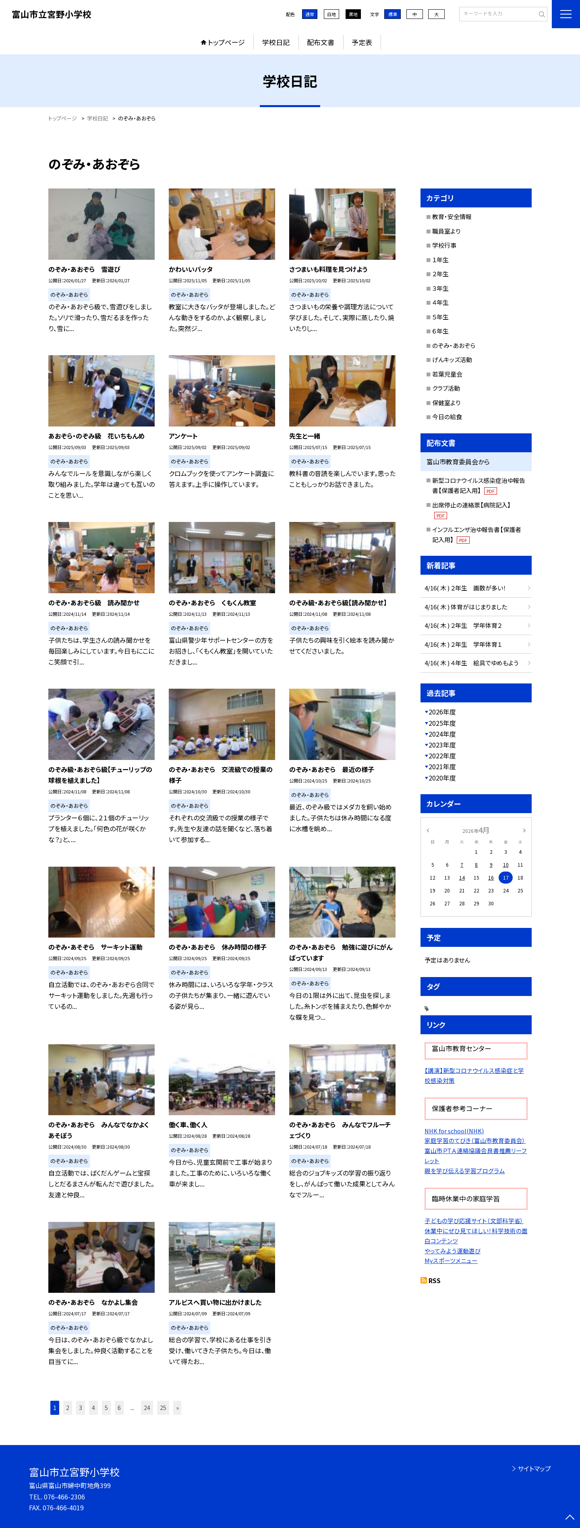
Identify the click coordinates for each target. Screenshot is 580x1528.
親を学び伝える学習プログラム (465, 1170)
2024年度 (442, 734)
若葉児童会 (447, 374)
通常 (309, 14)
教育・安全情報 (452, 216)
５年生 (440, 317)
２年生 (440, 273)
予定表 (362, 42)
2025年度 (442, 723)
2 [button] (67, 1408)
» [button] (177, 1408)
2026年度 (442, 711)
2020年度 (442, 778)
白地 (331, 14)
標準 (392, 14)
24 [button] (147, 1408)
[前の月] (428, 829)
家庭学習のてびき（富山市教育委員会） (475, 1140)
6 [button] (119, 1408)
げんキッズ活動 (452, 359)
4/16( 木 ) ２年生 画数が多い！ (465, 588)
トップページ (226, 42)
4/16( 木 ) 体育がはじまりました (466, 607)
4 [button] (93, 1408)
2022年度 (442, 755)
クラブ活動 (446, 388)
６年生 (440, 331)
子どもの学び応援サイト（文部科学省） (474, 1220)
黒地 (353, 14)
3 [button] (80, 1408)
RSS (435, 1280)
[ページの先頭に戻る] (570, 1518)
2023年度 (442, 745)
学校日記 (276, 42)
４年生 (440, 302)
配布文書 (320, 42)
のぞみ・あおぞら (453, 345)
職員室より (446, 231)
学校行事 (444, 245)
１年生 (440, 259)
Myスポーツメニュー (451, 1260)
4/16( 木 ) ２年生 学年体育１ (463, 644)
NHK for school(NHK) (454, 1130)
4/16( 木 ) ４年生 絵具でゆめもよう (471, 662)
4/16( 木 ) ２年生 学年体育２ (463, 625)
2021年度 (442, 766)
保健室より (446, 402)
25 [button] (163, 1408)
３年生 (440, 288)
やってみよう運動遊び (453, 1250)
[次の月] (524, 829)
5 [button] (106, 1408)
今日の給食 (447, 416)
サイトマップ (534, 1468)
